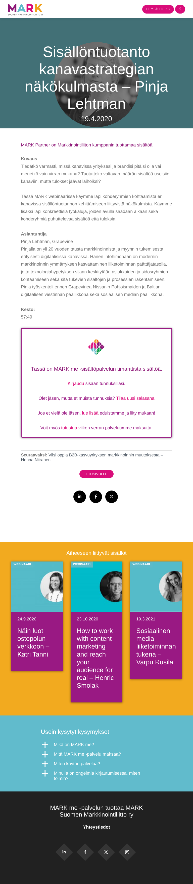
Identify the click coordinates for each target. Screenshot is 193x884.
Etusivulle (96, 474)
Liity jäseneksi (158, 9)
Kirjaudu (76, 383)
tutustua (69, 427)
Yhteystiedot (96, 827)
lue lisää (90, 413)
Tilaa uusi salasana (135, 398)
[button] (96, 745)
